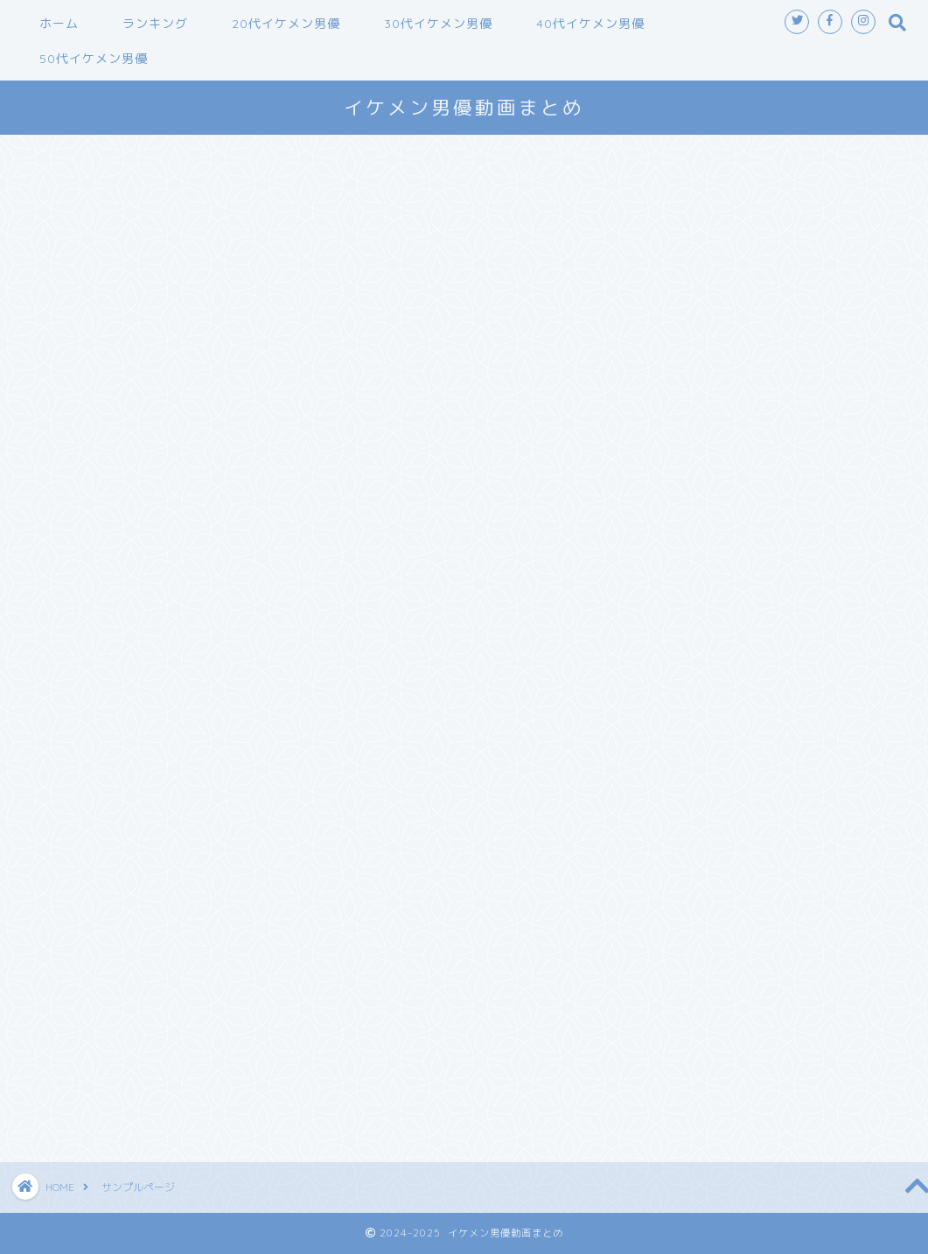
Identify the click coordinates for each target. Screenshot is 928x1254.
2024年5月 (688, 908)
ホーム (59, 24)
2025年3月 (688, 715)
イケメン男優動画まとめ (464, 107)
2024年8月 (688, 850)
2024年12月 (692, 773)
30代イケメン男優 (438, 24)
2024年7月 (688, 869)
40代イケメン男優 (590, 24)
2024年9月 (688, 831)
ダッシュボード (349, 700)
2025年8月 (688, 677)
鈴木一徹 (680, 1086)
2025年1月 (688, 754)
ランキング (155, 24)
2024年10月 (692, 811)
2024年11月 (692, 792)
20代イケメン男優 (286, 24)
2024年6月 (688, 888)
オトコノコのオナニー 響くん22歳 (761, 431)
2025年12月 (692, 600)
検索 (666, 170)
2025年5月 (688, 696)
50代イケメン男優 (93, 59)
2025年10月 (692, 638)
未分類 (673, 1067)
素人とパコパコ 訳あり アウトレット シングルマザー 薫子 (768, 325)
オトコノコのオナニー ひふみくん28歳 (775, 296)
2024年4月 (688, 927)
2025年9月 (688, 657)
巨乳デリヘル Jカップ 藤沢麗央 (751, 354)
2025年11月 (692, 619)
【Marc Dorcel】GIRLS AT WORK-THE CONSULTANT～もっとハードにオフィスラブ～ (776, 392)
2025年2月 (688, 734)
